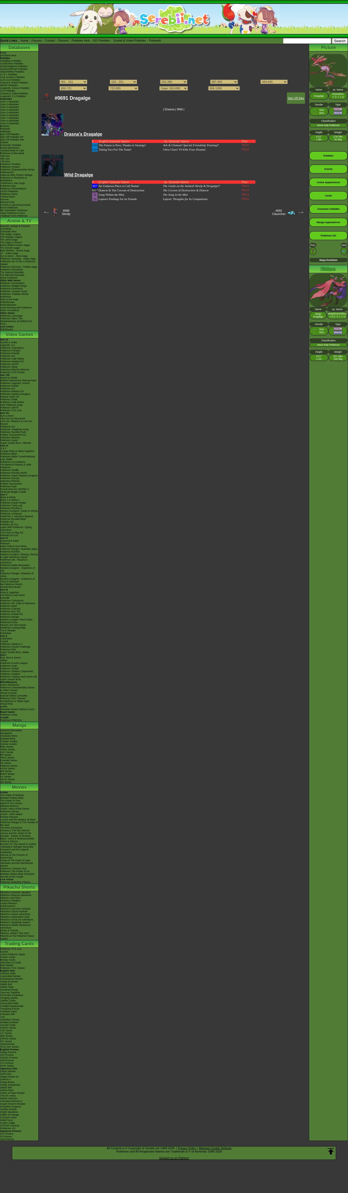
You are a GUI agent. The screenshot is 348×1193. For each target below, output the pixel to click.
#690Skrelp (66, 212)
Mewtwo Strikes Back (12, 798)
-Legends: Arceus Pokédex (15, 88)
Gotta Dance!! (7, 906)
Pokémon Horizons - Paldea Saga (18, 267)
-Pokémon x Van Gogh (12, 183)
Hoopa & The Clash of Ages (15, 860)
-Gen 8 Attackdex (9, 120)
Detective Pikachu (10, 437)
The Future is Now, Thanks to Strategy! (122, 145)
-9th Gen (5, 156)
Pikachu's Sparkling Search (15, 922)
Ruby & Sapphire (9, 592)
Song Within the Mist (111, 194)
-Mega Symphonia (10, 1084)
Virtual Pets (6, 703)
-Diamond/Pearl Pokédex (13, 69)
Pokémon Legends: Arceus (15, 383)
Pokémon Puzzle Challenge (15, 646)
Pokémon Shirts (9, 194)
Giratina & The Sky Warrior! (15, 830)
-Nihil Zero (6, 1074)
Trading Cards (19, 943)
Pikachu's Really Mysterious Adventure (15, 926)
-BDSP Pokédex (9, 85)
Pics (245, 145)
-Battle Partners (8, 1098)
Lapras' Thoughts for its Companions (185, 199)
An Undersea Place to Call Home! (118, 186)
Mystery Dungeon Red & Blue (16, 619)
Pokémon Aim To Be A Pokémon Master (17, 263)
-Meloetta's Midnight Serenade (16, 846)
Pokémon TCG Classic (12, 968)
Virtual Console (8, 693)
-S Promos (6, 1136)
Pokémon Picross (9, 478)
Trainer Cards (7, 957)
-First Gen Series (9, 1046)
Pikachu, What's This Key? (14, 933)
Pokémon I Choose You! (13, 868)
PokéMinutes (7, 302)
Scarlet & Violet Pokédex (129, 40)
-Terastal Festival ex (11, 1101)
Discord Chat (7, 202)
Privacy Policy (187, 1148)
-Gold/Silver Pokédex (11, 63)
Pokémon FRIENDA (11, 720)
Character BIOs (8, 736)
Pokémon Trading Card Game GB (18, 676)
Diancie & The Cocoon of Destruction (13, 856)
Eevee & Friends (9, 930)
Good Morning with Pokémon (16, 307)
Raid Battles (7, 965)
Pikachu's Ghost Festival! (14, 911)
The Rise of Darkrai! (11, 827)
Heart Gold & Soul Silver (13, 546)
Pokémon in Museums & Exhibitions (13, 179)
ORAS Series (7, 779)
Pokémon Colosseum (12, 600)
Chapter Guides (8, 741)
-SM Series (6, 1030)
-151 (2, 1017)
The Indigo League (10, 234)
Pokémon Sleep (9, 367)
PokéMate (5, 633)
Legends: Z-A (7, 345)
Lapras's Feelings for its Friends (117, 199)
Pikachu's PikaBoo (10, 900)
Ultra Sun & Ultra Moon (13, 418)
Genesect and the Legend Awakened (14, 851)
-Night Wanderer (9, 1112)
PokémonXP (7, 172)
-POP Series (7, 1065)
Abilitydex (5, 131)
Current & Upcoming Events (15, 205)
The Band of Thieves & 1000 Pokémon (15, 466)
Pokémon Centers (10, 166)
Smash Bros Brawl (10, 587)
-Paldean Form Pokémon (13, 215)
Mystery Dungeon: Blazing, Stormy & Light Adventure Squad (19, 555)
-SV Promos (7, 1055)
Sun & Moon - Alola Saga (14, 256)
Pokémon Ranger (9, 617)
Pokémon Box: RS (10, 611)
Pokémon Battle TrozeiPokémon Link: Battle (17, 458)
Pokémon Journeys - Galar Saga (18, 258)
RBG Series (6, 746)
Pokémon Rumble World (13, 472)
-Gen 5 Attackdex (9, 112)
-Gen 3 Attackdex (9, 107)
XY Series (5, 776)
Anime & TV (19, 220)
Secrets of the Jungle (11, 876)
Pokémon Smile (8, 399)
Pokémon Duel (8, 486)
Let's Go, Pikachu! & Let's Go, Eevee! (16, 422)
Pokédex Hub (81, 40)
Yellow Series (7, 749)
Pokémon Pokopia (10, 350)
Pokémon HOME (9, 386)
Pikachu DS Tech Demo (13, 625)
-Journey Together (10, 992)
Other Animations (9, 310)
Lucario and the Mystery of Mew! (18, 819)
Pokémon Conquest (11, 513)
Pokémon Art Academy (12, 462)
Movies (19, 787)
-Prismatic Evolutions (11, 995)
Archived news (8, 55)
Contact (50, 40)
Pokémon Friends (10, 353)
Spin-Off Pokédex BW (12, 139)
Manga (19, 725)
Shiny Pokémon (8, 277)
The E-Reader (8, 630)
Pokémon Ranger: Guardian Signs (19, 549)
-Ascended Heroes (10, 976)
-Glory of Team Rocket (12, 1093)
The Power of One (10, 800)
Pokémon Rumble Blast (13, 519)
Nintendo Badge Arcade (13, 492)
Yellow (3, 660)
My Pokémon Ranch (11, 584)
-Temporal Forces (9, 1008)
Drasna (169, 109)
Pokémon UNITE (9, 364)
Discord (63, 40)
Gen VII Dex (296, 98)
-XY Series (6, 1033)
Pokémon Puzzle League (13, 663)
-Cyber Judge (7, 1123)
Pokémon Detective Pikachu (15, 882)
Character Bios (8, 231)
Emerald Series (8, 760)
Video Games (19, 334)
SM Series (6, 782)
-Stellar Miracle (8, 1109)
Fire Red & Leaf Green (12, 595)
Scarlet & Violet (8, 342)
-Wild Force (6, 1120)
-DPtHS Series (8, 1038)
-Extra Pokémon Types (12, 954)
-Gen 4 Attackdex (9, 109)
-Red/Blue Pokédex (10, 61)
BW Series (6, 771)
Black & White (7, 497)
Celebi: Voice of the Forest (14, 808)
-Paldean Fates (8, 1011)
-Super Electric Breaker (13, 1104)
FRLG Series (7, 757)
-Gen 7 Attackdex (9, 118)
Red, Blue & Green (10, 657)
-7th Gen (5, 161)
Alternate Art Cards (10, 962)
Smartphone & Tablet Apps (14, 701)
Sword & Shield (8, 377)
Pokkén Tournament (11, 483)
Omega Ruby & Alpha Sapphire (17, 451)
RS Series (5, 755)
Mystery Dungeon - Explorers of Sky (17, 569)
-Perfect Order (8, 973)
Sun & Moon (7, 415)
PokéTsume (6, 329)
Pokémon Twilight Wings (13, 286)
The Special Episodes (12, 272)
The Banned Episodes (12, 275)
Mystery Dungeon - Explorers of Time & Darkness (17, 580)
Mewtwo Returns (9, 806)
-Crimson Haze (8, 1117)
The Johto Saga (9, 239)
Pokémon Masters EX (12, 361)
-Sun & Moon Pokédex (12, 77)
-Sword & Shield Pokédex (14, 82)
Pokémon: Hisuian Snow (13, 291)
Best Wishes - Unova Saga (15, 250)
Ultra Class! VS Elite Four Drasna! (184, 149)
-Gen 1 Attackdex (9, 101)
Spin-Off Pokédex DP (11, 137)
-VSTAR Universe (9, 1125)
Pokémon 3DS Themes (13, 698)
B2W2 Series (7, 774)
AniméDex (6, 228)
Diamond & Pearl (9, 540)
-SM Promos (7, 1060)
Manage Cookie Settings (215, 1148)
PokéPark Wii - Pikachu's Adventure (13, 561)
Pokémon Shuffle (9, 470)
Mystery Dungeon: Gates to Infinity (19, 511)
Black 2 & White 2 (10, 500)
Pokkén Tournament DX (13, 434)
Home (24, 40)
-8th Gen (5, 158)
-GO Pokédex (7, 90)
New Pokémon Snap (11, 405)
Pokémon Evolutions (11, 288)
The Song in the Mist (175, 194)
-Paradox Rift (7, 1014)
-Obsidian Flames (10, 1019)
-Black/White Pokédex (12, 71)
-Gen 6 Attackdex (9, 115)
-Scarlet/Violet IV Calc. (12, 150)
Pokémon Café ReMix (12, 358)
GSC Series (6, 752)
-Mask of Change (9, 1114)
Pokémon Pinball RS (11, 614)
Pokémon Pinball (9, 668)
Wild (180, 109)
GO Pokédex (101, 40)
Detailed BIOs (7, 738)
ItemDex (5, 126)
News (3, 52)
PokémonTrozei (8, 622)
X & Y (3, 448)
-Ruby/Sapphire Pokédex (13, 66)
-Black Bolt (6, 984)
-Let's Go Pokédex (10, 80)
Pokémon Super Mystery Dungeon (19, 475)
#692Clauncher (278, 212)
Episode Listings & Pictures (15, 226)
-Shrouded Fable (9, 1003)
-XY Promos (6, 1063)
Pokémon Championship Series (17, 169)
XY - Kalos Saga (9, 253)
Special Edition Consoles (13, 695)
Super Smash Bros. (10, 679)
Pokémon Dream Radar (13, 502)
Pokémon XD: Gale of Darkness (17, 603)
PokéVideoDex (8, 305)
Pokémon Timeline (10, 164)
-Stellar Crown (8, 1000)
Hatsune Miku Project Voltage (16, 175)
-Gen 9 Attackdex (9, 123)
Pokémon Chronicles (11, 269)
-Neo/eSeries (7, 1044)
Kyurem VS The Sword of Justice (18, 844)
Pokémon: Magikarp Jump (14, 429)
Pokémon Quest (9, 440)
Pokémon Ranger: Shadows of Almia (16, 574)
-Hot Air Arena (7, 1095)
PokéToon (5, 296)
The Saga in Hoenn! (11, 242)
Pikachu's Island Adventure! (15, 914)
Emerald (5, 597)
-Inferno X (5, 1079)
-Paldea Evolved (9, 1022)
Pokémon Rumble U (11, 508)
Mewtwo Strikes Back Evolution (17, 874)
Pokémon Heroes (9, 811)
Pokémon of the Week (12, 153)
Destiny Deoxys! (9, 817)
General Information (11, 730)
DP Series (5, 763)
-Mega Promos (8, 1052)
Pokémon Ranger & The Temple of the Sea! (19, 823)
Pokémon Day (8, 186)
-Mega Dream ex (9, 1076)
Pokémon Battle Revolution (15, 565)
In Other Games (9, 690)
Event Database (9, 207)
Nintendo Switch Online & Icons (17, 709)
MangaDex (6, 733)
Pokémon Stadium (10, 674)
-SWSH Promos (9, 1057)
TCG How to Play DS (11, 532)
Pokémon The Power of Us (14, 871)
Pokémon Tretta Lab (11, 505)
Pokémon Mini (8, 649)
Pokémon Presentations (13, 188)
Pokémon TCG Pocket (12, 372)
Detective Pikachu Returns (14, 369)
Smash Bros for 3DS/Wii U (14, 489)
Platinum (5, 543)
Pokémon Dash (8, 606)
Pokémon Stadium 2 (11, 644)
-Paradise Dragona (10, 1106)
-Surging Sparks (9, 998)
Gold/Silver (6, 638)
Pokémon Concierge (11, 315)
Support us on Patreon (174, 1158)
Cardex (4, 142)
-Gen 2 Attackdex (9, 104)
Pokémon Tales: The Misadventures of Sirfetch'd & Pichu (16, 321)
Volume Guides (8, 744)
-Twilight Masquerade (12, 1006)
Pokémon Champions (12, 347)
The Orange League (11, 237)
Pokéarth (155, 40)
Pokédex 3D (7, 521)
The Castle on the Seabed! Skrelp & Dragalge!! (191, 186)
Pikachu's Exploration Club (14, 917)
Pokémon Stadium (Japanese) (16, 671)
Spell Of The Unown (11, 803)
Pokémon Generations (12, 283)
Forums (37, 40)
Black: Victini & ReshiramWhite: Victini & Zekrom (17, 840)
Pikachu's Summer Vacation (15, 892)
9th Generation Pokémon (13, 210)
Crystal (4, 641)
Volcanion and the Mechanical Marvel (16, 864)
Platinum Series (8, 765)
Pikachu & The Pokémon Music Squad (17, 937)
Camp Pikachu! (8, 903)
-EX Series (6, 1041)
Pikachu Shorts (19, 887)
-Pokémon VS (7, 1128)
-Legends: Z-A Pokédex (13, 96)
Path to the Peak (9, 299)
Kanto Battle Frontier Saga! (15, 245)
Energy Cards (7, 959)
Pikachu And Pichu (10, 898)
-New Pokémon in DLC (12, 213)
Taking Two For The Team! (115, 149)
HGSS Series (7, 768)
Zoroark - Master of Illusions (15, 836)
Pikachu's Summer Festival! (15, 908)
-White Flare (7, 987)
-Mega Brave (7, 1082)
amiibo (4, 706)
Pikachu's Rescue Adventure (15, 895)
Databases (19, 47)
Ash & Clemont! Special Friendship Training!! (191, 145)
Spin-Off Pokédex (9, 134)
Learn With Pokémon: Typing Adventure (16, 528)
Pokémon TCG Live (10, 410)
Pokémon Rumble (10, 551)
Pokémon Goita (8, 714)
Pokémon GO (7, 356)
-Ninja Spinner (8, 1071)
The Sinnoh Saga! (10, 247)
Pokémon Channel (10, 608)
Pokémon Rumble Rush (13, 432)
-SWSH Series (8, 1027)
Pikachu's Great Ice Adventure (16, 919)
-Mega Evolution (9, 981)
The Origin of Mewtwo (12, 795)
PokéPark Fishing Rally (13, 627)
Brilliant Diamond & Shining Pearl (18, 380)
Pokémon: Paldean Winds (14, 294)
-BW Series (6, 1036)
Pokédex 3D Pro (9, 524)
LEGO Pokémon (9, 191)
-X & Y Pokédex (8, 74)
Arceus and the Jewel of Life (15, 833)
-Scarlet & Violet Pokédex (14, 93)
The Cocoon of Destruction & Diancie (186, 190)
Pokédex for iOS (9, 535)
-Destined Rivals (9, 989)
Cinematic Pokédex (10, 145)
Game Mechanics (9, 147)
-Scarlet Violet (7, 1025)
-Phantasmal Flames (11, 978)
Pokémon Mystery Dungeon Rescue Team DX (15, 395)
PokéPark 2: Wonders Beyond (16, 516)
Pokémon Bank (8, 453)
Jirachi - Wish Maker (11, 814)
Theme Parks (7, 196)
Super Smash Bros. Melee (14, 652)
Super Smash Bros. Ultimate (15, 443)
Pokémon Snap (8, 665)
